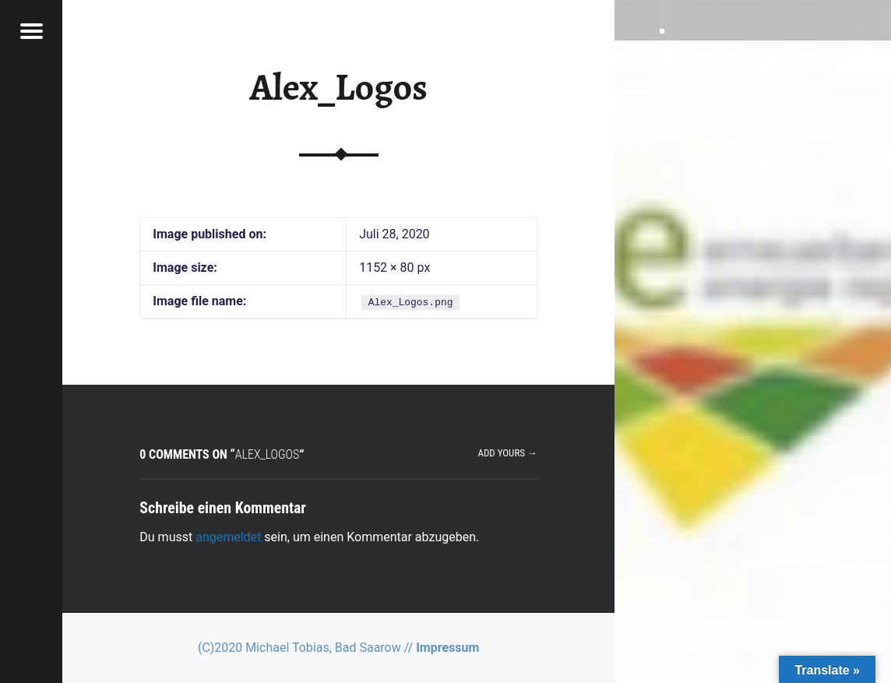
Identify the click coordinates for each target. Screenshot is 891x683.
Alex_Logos (338, 87)
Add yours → (507, 453)
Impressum (447, 647)
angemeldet (228, 537)
